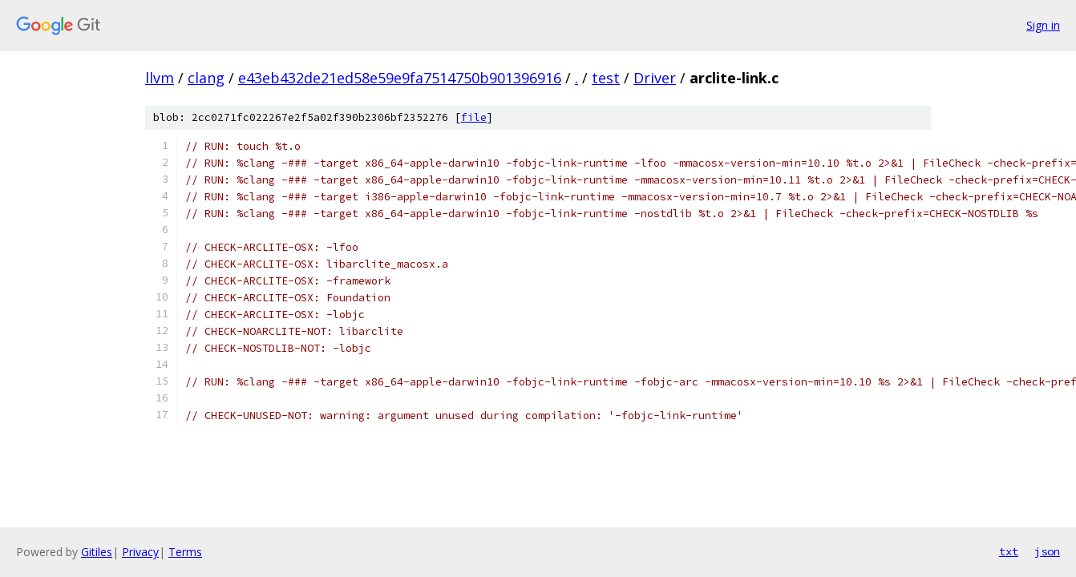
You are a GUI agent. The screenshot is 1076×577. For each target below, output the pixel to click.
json (1047, 551)
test (606, 77)
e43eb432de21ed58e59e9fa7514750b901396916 (399, 77)
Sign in (1043, 25)
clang (206, 77)
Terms (185, 551)
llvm (159, 77)
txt (1008, 551)
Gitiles (96, 551)
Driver (654, 77)
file (474, 117)
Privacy (140, 551)
